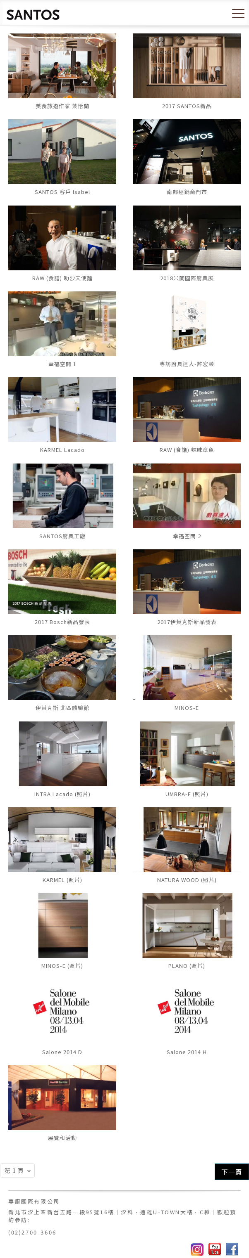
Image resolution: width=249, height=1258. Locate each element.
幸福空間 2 (187, 536)
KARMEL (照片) (62, 880)
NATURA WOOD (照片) (187, 880)
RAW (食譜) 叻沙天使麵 (62, 278)
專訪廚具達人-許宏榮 (187, 364)
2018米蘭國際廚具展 (187, 278)
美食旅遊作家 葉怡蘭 (62, 106)
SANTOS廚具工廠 (62, 536)
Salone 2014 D (62, 1052)
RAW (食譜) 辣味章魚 (187, 450)
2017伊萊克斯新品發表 (187, 622)
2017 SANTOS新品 (187, 106)
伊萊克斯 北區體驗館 (62, 708)
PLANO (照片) (186, 966)
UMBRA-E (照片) (186, 794)
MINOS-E (187, 708)
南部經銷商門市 (187, 192)
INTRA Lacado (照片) (62, 794)
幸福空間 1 (62, 364)
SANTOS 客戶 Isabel (62, 192)
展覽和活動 (62, 1138)
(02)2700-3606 (32, 1232)
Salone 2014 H (187, 1052)
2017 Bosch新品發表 (62, 622)
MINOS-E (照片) (62, 966)
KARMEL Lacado (62, 450)
